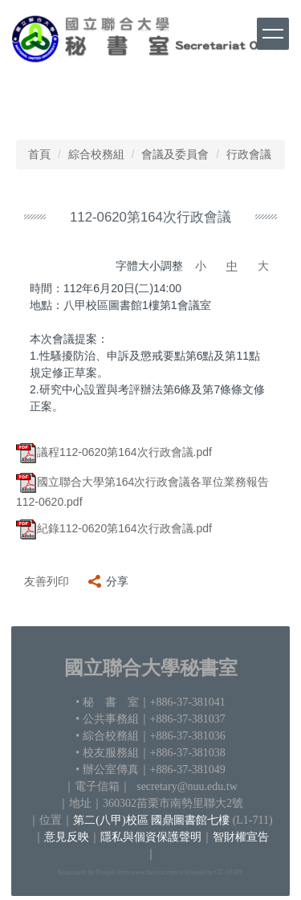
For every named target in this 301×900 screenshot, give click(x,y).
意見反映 (66, 837)
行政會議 (248, 154)
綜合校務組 (96, 154)
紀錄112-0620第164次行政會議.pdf (114, 528)
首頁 (39, 154)
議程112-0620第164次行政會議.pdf (114, 452)
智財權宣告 (241, 837)
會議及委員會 (175, 154)
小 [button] (200, 265)
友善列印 (46, 581)
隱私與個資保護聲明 (150, 837)
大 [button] (263, 265)
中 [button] (232, 265)
